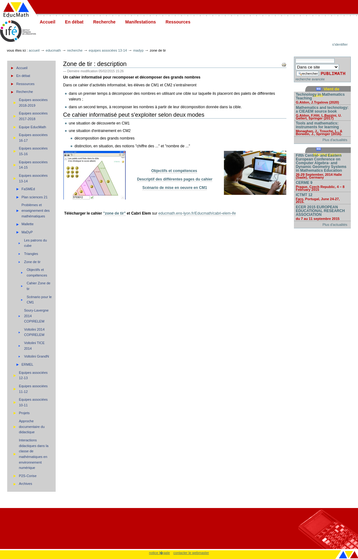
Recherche (104, 21)
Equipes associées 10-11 (33, 402)
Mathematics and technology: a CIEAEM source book (322, 112)
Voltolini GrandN (36, 356)
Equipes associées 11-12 (33, 389)
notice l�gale (159, 553)
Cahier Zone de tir (38, 286)
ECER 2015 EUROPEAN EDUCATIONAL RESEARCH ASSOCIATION (322, 212)
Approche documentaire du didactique (31, 426)
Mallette (28, 224)
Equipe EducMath (32, 127)
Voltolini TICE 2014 (34, 345)
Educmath (53, 50)
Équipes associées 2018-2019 (33, 102)
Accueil (47, 21)
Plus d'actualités (335, 140)
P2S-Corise (27, 476)
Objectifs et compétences (37, 272)
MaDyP (138, 50)
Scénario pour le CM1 (39, 299)
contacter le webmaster (191, 553)
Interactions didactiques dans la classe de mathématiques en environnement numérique (33, 454)
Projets (24, 413)
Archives (25, 483)
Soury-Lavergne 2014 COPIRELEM (36, 315)
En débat (74, 21)
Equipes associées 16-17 (33, 137)
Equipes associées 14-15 (33, 165)
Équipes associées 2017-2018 (33, 116)
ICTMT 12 (322, 198)
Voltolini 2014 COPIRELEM (34, 332)
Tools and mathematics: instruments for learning (322, 128)
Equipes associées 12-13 (33, 375)
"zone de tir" (114, 213)
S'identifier (340, 44)
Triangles (31, 254)
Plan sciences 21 (35, 197)
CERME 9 (322, 185)
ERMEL (27, 364)
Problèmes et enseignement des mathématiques (36, 210)
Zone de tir (32, 262)
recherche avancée (310, 79)
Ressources (178, 21)
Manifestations (140, 21)
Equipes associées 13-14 (108, 50)
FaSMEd (28, 189)
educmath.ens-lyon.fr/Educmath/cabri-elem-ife (197, 213)
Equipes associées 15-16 (33, 151)
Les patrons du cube (35, 243)
